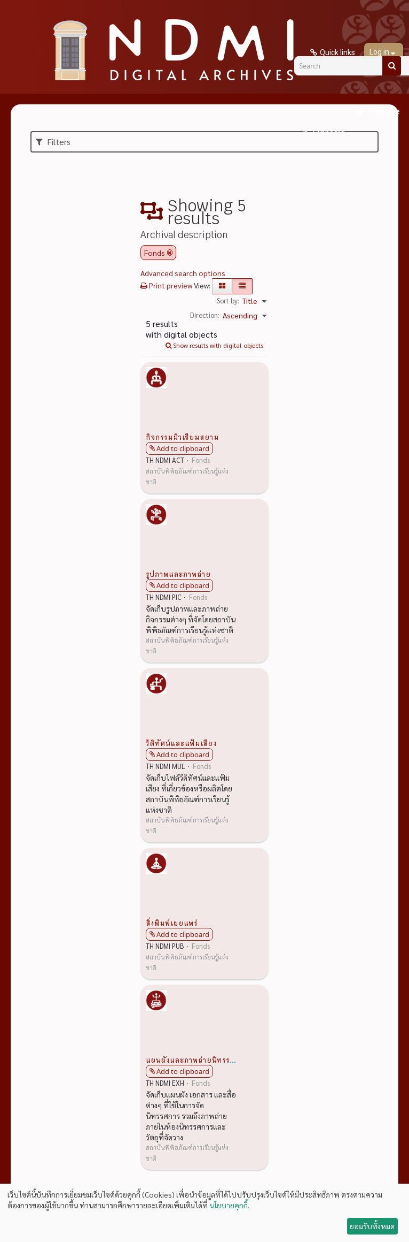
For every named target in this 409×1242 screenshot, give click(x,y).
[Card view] (222, 286)
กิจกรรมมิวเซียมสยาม (182, 436)
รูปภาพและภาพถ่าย (178, 573)
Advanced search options (182, 273)
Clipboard (328, 132)
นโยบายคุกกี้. (229, 1205)
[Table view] (242, 286)
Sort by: (228, 300)
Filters (53, 141)
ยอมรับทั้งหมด (372, 1226)
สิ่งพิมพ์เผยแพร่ (172, 922)
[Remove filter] (169, 252)
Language (383, 111)
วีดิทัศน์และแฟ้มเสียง (181, 742)
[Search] (391, 65)
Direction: (204, 314)
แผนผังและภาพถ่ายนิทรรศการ (196, 1059)
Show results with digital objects (214, 345)
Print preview (166, 285)
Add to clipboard (182, 448)
